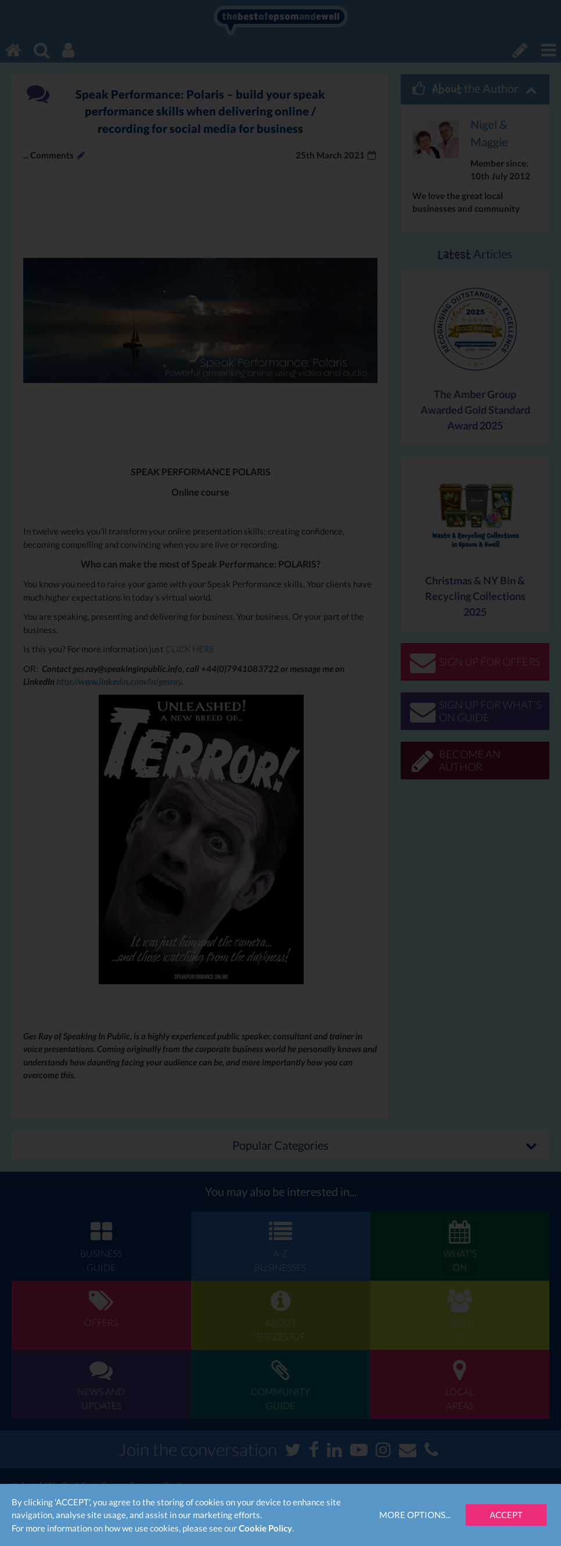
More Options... (415, 1514)
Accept (506, 1514)
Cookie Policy (265, 1528)
